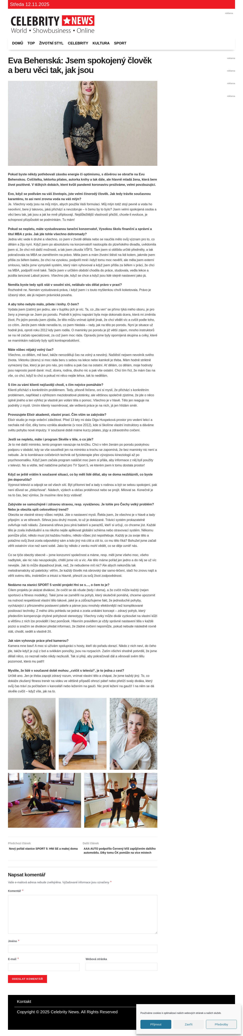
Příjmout (155, 1024)
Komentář (16, 897)
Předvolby (221, 1024)
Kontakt (24, 1007)
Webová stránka (96, 965)
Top (31, 43)
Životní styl (51, 43)
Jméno (14, 947)
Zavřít (188, 1024)
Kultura (101, 43)
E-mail (13, 965)
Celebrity (78, 43)
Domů (17, 43)
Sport (120, 43)
